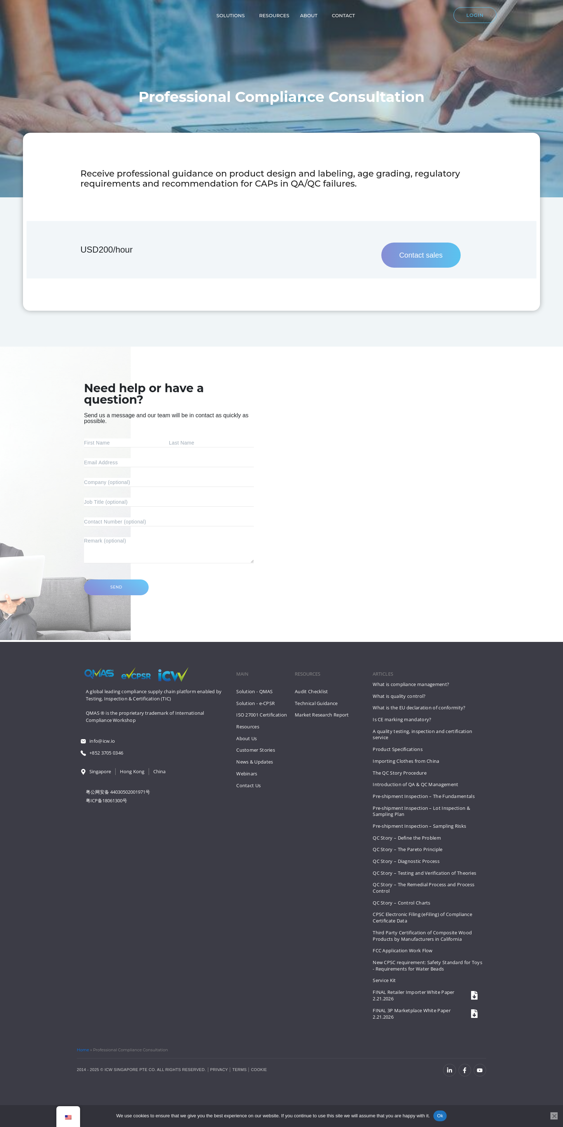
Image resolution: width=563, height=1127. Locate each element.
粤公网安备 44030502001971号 (118, 792)
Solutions (226, 17)
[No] (554, 1115)
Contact (338, 17)
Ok (440, 1115)
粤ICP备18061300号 (106, 801)
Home (83, 1050)
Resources (270, 17)
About (304, 17)
